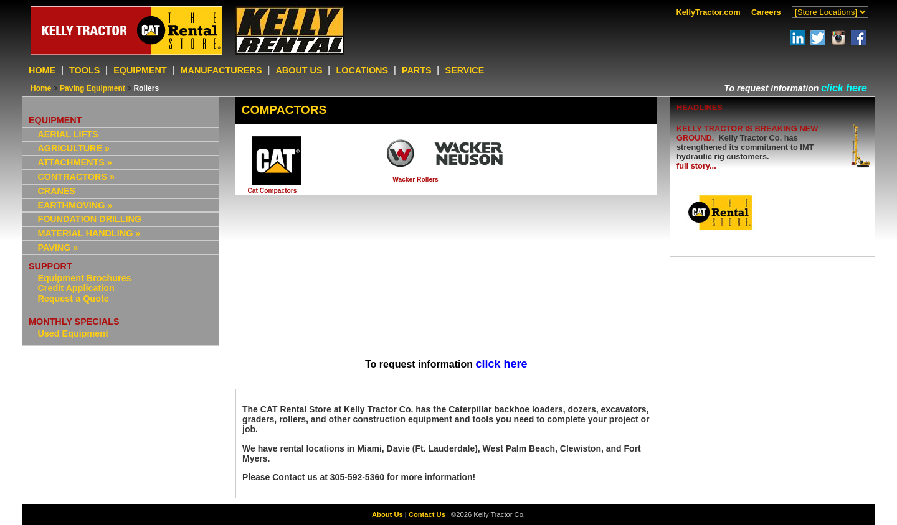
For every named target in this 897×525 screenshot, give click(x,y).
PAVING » (57, 248)
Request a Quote (72, 299)
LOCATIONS (362, 70)
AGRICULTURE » (73, 148)
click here (844, 88)
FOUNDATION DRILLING (89, 219)
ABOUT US (298, 70)
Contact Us (427, 514)
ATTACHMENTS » (74, 162)
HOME (42, 70)
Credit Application (75, 288)
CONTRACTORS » (76, 177)
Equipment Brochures (84, 278)
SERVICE (464, 70)
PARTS (417, 70)
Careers (766, 12)
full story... (696, 165)
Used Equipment (72, 333)
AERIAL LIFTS (67, 134)
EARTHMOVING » (74, 205)
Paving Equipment (92, 88)
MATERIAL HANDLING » (88, 233)
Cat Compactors (272, 190)
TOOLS (84, 70)
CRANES (56, 191)
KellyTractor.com (708, 12)
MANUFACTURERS (221, 70)
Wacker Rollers (415, 179)
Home (41, 88)
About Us (387, 514)
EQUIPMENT (140, 70)
